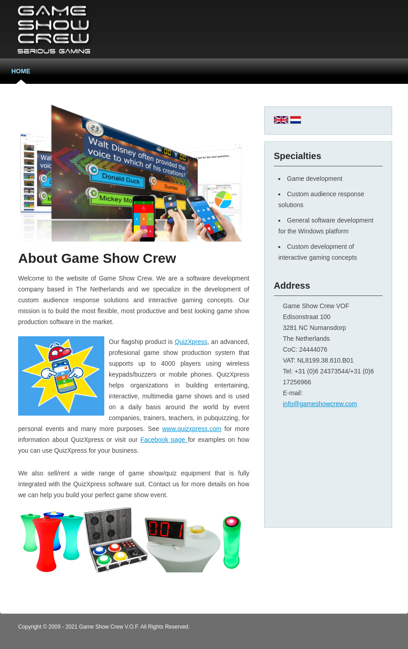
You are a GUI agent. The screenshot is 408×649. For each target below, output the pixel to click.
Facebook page (164, 439)
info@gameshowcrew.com (320, 403)
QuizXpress (191, 341)
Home (20, 71)
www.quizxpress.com (192, 428)
